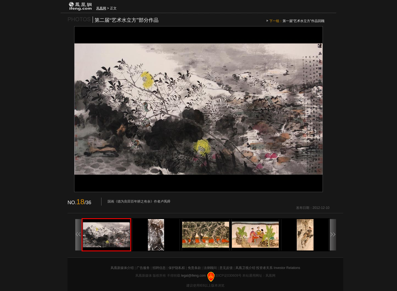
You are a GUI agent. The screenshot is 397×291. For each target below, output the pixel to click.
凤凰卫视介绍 (245, 268)
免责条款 (194, 268)
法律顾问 (210, 268)
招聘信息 (159, 268)
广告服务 (143, 268)
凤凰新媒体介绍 (122, 268)
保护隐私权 (176, 268)
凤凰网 (101, 8)
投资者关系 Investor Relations (278, 268)
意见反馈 (226, 268)
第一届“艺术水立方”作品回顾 (303, 21)
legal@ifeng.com (194, 275)
